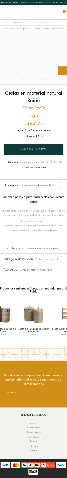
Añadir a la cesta (33, 149)
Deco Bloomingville (41, 22)
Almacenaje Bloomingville (16, 28)
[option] (33, 53)
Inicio (6, 22)
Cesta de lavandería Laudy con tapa (33, 330)
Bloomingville (20, 22)
